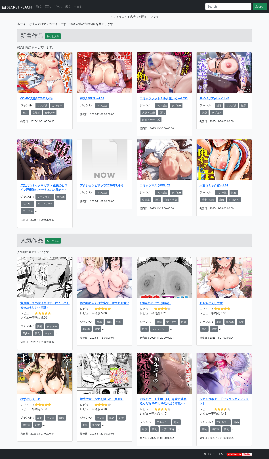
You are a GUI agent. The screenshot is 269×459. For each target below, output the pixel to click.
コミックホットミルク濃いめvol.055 (164, 98)
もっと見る (53, 36)
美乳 (39, 326)
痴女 (68, 7)
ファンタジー (44, 197)
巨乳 (48, 7)
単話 (159, 322)
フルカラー (163, 422)
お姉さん (234, 199)
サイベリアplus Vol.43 (214, 98)
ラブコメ (217, 112)
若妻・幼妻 (208, 199)
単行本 (61, 197)
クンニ (50, 417)
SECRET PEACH (17, 7)
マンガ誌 (42, 105)
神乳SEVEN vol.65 (92, 98)
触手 (243, 105)
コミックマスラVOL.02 (155, 185)
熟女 (39, 7)
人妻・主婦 (148, 112)
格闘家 (146, 199)
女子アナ (50, 112)
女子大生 (52, 326)
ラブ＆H (176, 105)
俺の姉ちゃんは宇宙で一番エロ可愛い (104, 303)
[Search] (228, 6)
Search (259, 7)
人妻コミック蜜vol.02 (213, 185)
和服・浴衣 (170, 199)
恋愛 (204, 112)
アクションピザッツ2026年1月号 (101, 185)
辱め (99, 322)
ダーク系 (28, 211)
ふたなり (57, 105)
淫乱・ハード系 (151, 119)
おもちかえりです (211, 303)
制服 (218, 105)
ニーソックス (45, 204)
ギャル (58, 7)
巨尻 (156, 199)
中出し (78, 7)
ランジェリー (159, 329)
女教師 (36, 112)
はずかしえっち (30, 399)
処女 (97, 329)
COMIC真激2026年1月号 (36, 98)
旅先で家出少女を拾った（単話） (101, 399)
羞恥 (109, 322)
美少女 (26, 333)
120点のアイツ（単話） (155, 303)
